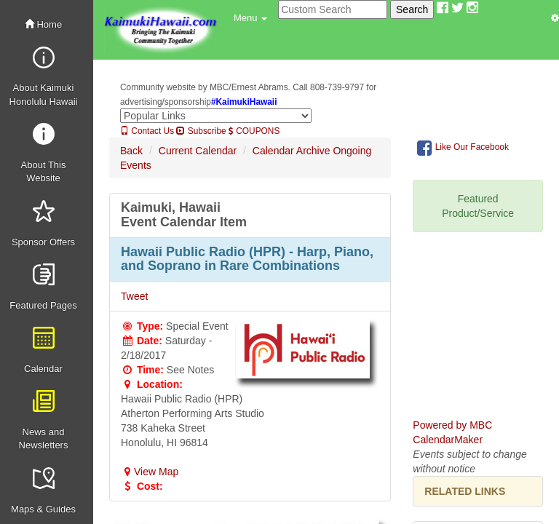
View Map (149, 471)
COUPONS (254, 131)
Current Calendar (198, 150)
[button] (250, 18)
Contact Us (147, 131)
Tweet (134, 296)
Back (131, 150)
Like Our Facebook (463, 147)
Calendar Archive (291, 150)
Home (43, 24)
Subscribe (201, 131)
